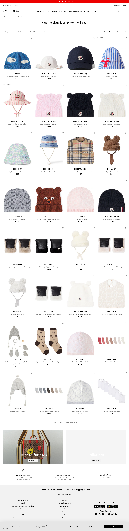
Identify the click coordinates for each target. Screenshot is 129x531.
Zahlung (23, 509)
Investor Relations (64, 515)
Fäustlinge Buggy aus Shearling (48, 267)
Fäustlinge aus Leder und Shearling (111, 267)
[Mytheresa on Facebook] (99, 514)
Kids (13, 5)
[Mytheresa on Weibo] (112, 514)
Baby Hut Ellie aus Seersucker (17, 124)
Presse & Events (64, 509)
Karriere (64, 512)
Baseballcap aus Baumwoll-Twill (80, 76)
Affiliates (64, 518)
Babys (8, 17)
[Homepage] (11, 11)
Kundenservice (23, 500)
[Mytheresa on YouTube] (109, 514)
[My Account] (119, 11)
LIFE (16, 5)
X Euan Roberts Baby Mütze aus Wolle (17, 76)
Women (5, 5)
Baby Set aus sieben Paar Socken (112, 362)
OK (113, 526)
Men (9, 5)
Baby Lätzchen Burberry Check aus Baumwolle (80, 171)
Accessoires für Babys (17, 17)
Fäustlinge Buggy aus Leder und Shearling (17, 267)
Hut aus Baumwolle (111, 76)
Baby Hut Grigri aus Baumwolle (17, 171)
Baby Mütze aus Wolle (80, 124)
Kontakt (23, 503)
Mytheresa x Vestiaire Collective (23, 518)
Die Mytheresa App (64, 503)
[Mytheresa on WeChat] (116, 514)
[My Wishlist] (122, 11)
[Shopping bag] (125, 11)
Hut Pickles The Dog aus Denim (49, 171)
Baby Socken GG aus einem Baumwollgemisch (49, 362)
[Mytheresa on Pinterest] (103, 514)
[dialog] (64, 526)
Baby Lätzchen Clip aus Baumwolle (111, 314)
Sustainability (64, 506)
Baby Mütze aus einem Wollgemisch (80, 314)
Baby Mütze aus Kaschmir (17, 411)
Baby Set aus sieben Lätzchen (111, 411)
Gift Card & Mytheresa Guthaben (23, 506)
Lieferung (23, 512)
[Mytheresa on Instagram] (106, 514)
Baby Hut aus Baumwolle (48, 76)
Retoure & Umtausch (22, 515)
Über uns (64, 500)
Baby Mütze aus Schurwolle (48, 124)
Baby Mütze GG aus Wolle (17, 219)
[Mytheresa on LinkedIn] (96, 514)
